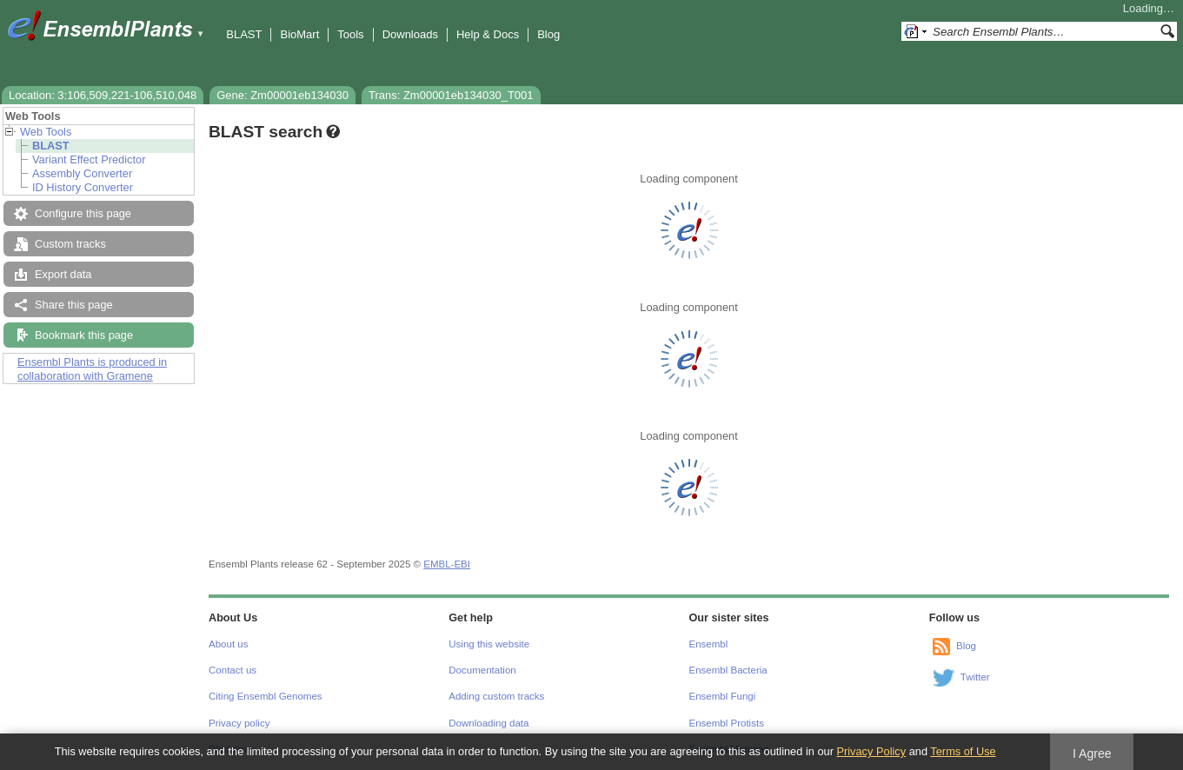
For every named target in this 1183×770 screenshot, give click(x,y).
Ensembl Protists (726, 723)
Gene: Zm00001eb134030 (282, 95)
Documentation (482, 670)
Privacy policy (239, 723)
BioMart (299, 34)
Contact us (232, 670)
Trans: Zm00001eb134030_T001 (451, 95)
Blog (548, 34)
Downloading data (488, 723)
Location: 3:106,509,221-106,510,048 (102, 95)
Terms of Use (962, 751)
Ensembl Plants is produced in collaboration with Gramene (92, 368)
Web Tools (45, 131)
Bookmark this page (84, 335)
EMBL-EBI (446, 564)
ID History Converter (82, 187)
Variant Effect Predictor (88, 159)
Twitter (975, 677)
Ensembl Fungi (722, 696)
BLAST (244, 34)
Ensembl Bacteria (728, 670)
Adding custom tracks (496, 696)
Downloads (410, 34)
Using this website (489, 644)
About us (228, 644)
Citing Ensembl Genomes (265, 696)
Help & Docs (487, 34)
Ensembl (708, 644)
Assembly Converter (82, 173)
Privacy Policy (871, 751)
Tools (350, 34)
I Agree (1092, 753)
